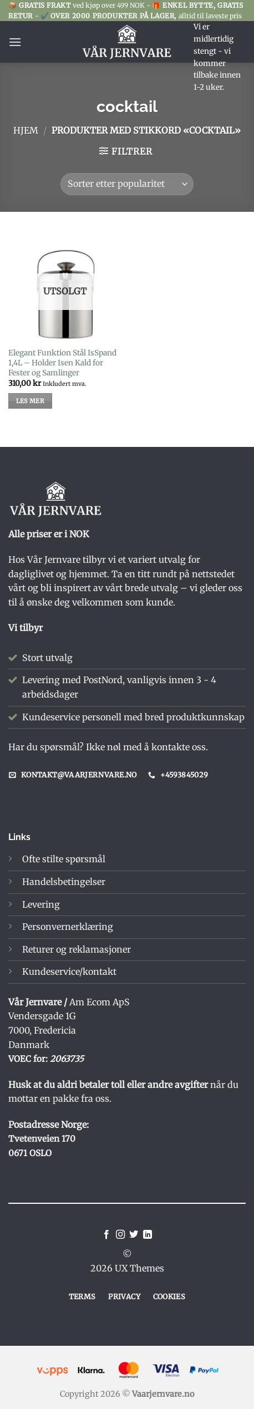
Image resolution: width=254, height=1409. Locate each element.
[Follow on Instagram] (120, 1235)
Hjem (25, 130)
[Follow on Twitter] (133, 1235)
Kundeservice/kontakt (69, 971)
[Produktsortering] (127, 184)
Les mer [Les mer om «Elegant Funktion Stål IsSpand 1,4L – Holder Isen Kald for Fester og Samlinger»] (30, 401)
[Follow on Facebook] (106, 1235)
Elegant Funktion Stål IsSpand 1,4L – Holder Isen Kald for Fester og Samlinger (62, 362)
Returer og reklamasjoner (76, 949)
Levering (41, 904)
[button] (15, 41)
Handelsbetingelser (63, 881)
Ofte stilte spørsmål (63, 858)
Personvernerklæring (67, 926)
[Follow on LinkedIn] (147, 1235)
